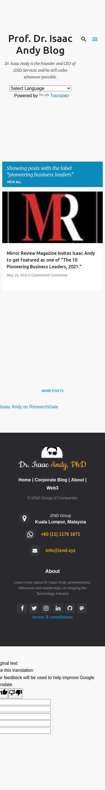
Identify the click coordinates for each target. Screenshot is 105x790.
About (77, 479)
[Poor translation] (15, 693)
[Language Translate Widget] (40, 88)
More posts (53, 391)
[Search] (83, 39)
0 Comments (38, 275)
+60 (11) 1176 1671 (60, 534)
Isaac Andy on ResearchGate (29, 406)
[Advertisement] (52, 334)
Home (24, 479)
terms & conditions (52, 617)
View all (14, 182)
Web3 (52, 488)
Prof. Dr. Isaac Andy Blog (40, 44)
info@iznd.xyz (61, 550)
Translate (54, 95)
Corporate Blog (51, 479)
